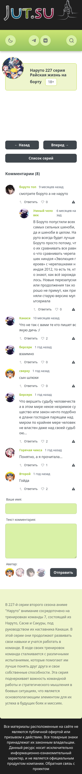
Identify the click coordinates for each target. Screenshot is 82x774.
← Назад (22, 145)
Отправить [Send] (63, 572)
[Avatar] (9, 572)
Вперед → (60, 145)
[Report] (74, 202)
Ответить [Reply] (28, 202)
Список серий (41, 158)
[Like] (44, 202)
